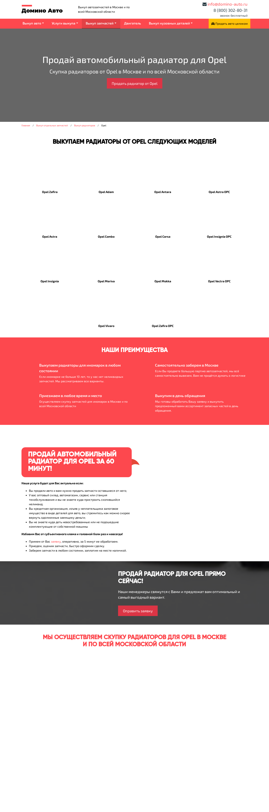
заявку (56, 541)
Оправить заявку (138, 611)
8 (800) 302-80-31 (231, 10)
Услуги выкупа (63, 23)
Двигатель (132, 23)
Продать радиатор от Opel (134, 83)
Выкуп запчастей (100, 23)
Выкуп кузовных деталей (169, 23)
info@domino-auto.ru (228, 3)
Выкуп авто (32, 23)
